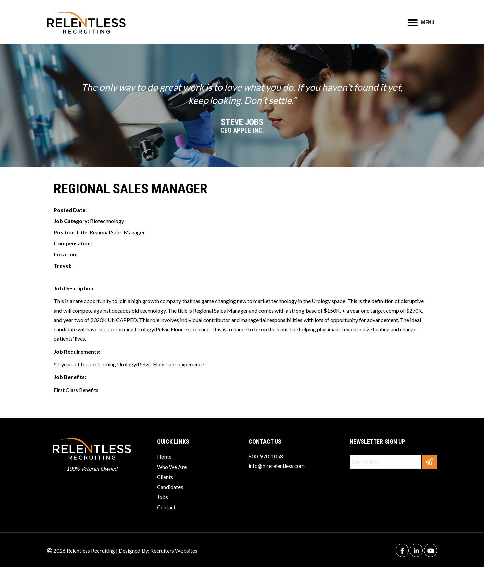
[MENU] (421, 23)
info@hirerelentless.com (277, 465)
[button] (429, 462)
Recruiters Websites (173, 550)
